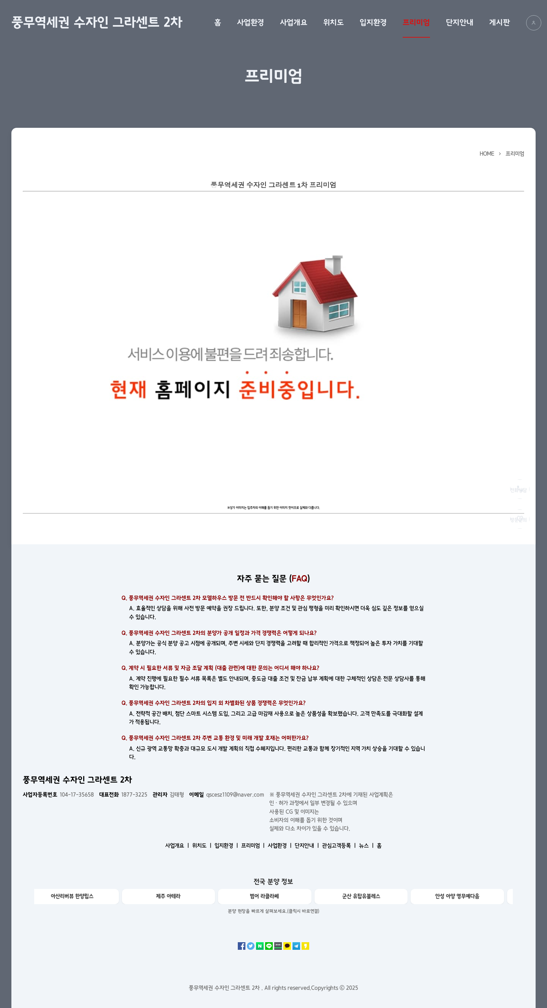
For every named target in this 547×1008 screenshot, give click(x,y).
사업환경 (250, 22)
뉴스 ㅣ (367, 846)
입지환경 (373, 22)
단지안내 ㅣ (308, 846)
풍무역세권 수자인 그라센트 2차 (96, 22)
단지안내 (459, 22)
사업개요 (293, 22)
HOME (487, 154)
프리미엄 (416, 22)
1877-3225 (123, 794)
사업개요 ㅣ (178, 846)
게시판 (499, 22)
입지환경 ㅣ (227, 846)
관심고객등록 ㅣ (339, 846)
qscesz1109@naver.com (226, 794)
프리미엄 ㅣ (253, 846)
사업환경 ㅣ (280, 846)
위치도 (333, 22)
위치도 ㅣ (202, 846)
